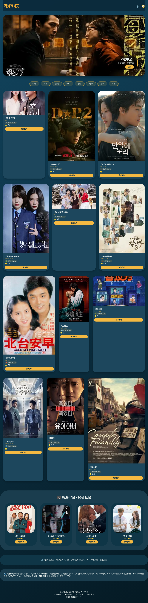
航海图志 (57, 594)
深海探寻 (21, 542)
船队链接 (79, 594)
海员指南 (68, 594)
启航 (129, 67)
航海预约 (24, 129)
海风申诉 (90, 594)
